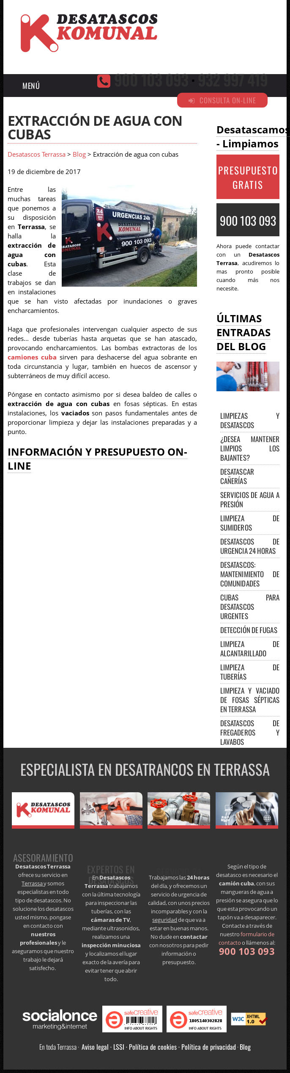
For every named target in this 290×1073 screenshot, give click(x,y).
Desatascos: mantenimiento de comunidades (249, 574)
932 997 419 (233, 79)
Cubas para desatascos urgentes (249, 606)
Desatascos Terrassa (37, 154)
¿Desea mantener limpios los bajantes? (249, 448)
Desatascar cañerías (237, 476)
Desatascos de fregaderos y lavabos (249, 732)
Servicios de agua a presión (249, 499)
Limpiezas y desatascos (249, 420)
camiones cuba (32, 357)
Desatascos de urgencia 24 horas (249, 546)
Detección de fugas (248, 630)
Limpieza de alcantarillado (249, 648)
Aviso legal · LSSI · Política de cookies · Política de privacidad (159, 1047)
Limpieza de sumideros (249, 523)
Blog (79, 154)
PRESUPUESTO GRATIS (248, 177)
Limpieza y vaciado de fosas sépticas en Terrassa (249, 699)
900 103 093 (151, 79)
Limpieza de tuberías (249, 672)
